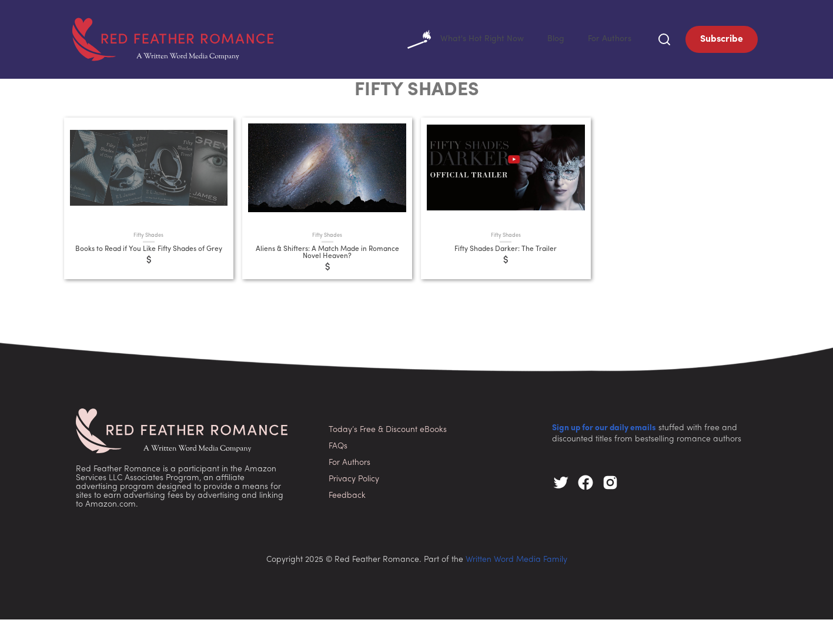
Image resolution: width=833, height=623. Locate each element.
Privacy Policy (354, 482)
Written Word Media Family (516, 563)
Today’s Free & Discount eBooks (388, 433)
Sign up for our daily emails (604, 431)
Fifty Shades (148, 239)
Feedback (347, 499)
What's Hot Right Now (454, 41)
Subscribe (721, 41)
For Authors (607, 41)
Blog (550, 41)
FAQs (338, 450)
